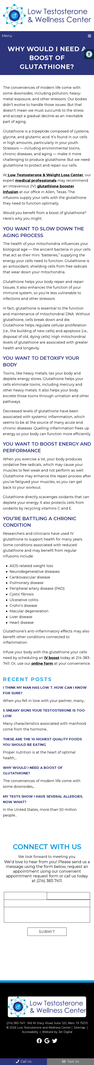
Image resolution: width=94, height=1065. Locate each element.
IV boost (51, 658)
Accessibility (30, 1032)
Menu (7, 36)
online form (41, 663)
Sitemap (79, 1027)
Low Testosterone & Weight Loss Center (45, 175)
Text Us (70, 1061)
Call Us (23, 1061)
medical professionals (35, 180)
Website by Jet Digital (57, 1032)
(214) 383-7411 (49, 880)
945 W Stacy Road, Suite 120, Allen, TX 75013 (57, 1023)
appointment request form (32, 876)
